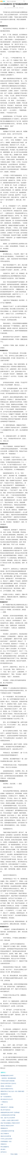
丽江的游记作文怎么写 (7, 1099)
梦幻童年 (3, 1149)
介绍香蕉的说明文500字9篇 (8, 1115)
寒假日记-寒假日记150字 (7, 1125)
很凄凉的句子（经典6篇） (7, 1107)
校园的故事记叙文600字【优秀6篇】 (10, 1112)
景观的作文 (4, 1144)
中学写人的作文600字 (6, 1138)
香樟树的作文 (4, 1128)
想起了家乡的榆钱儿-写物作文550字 (10, 1123)
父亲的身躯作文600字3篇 (7, 1131)
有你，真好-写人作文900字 (8, 1117)
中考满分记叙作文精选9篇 (7, 1080)
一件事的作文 (4, 1102)
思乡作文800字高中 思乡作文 (8, 1083)
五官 (2, 1104)
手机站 (12, 1154)
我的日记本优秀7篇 (6, 1136)
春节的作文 (4, 1152)
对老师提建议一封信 (6, 1141)
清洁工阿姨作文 (5, 1133)
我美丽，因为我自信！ (7, 1086)
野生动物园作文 (5, 1146)
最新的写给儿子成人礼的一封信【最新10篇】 (13, 1091)
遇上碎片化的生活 (5, 1109)
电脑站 (16, 1154)
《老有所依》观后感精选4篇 (8, 1078)
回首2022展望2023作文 (7, 1088)
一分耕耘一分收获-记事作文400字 (10, 1120)
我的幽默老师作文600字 (7, 1075)
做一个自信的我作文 (6, 1096)
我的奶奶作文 (4, 1094)
